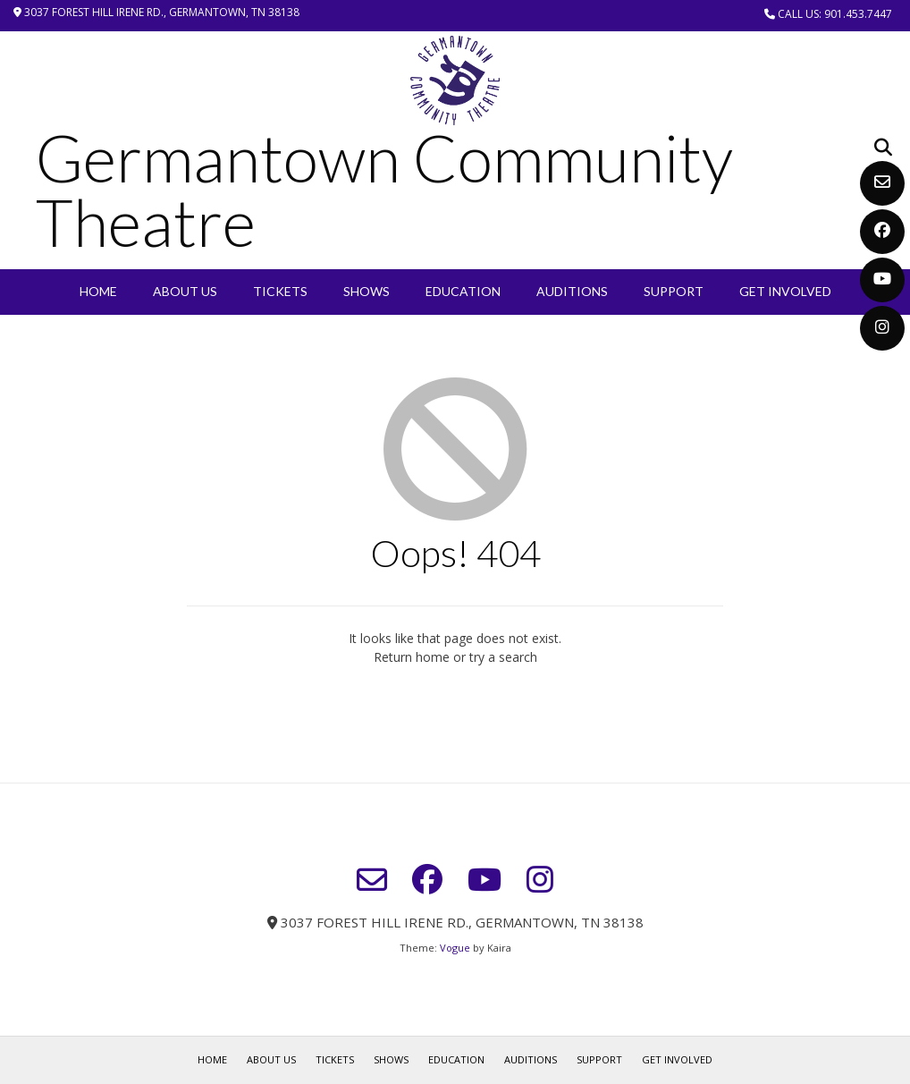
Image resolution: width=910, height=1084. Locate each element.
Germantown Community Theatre (384, 189)
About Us (185, 291)
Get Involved (785, 291)
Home (98, 291)
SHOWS (366, 291)
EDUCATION (463, 291)
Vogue (455, 947)
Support (674, 291)
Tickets (280, 291)
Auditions (572, 291)
